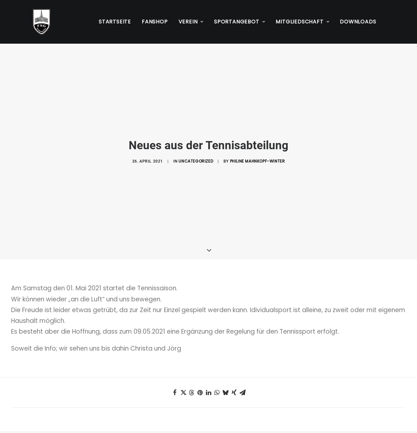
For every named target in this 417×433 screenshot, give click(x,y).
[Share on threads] (191, 367)
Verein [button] (191, 21)
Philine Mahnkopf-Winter (257, 148)
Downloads (358, 21)
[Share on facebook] (175, 367)
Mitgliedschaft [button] (302, 21)
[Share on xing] (234, 367)
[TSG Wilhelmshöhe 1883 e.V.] (34, 22)
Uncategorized (196, 148)
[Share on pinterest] (200, 367)
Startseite (115, 21)
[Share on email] (242, 367)
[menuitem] (115, 22)
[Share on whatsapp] (217, 367)
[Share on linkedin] (208, 367)
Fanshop (155, 21)
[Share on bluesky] (225, 367)
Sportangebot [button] (239, 21)
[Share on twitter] (183, 367)
